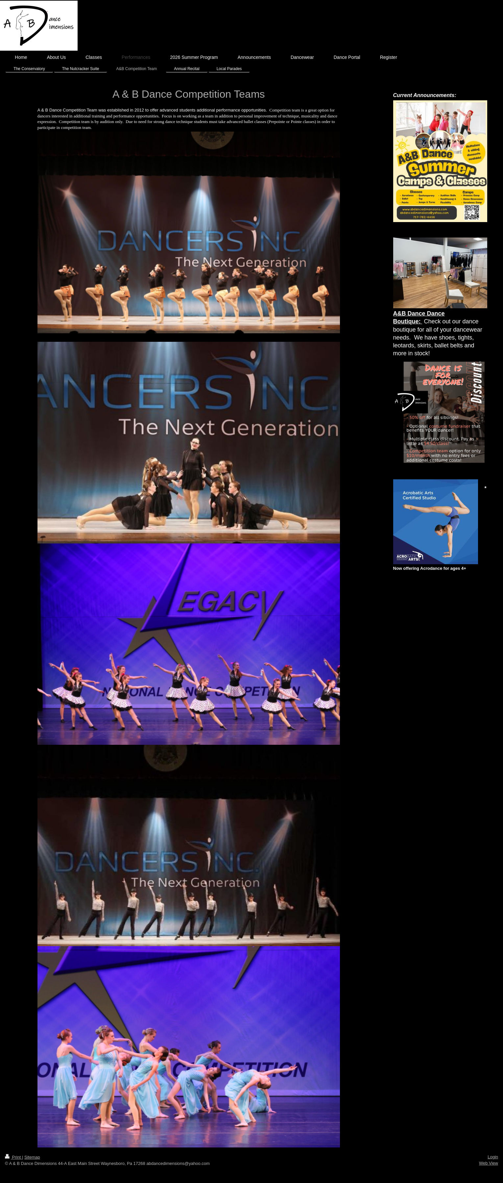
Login (493, 1156)
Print (13, 1157)
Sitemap (32, 1157)
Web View (488, 1163)
